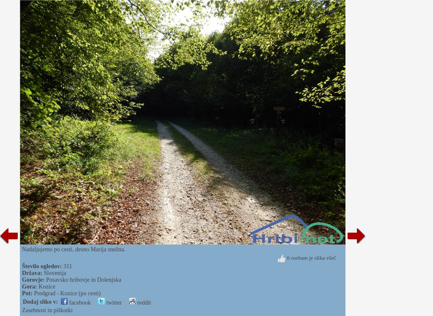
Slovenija (55, 273)
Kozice (46, 286)
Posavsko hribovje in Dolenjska (83, 280)
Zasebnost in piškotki (47, 310)
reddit (140, 303)
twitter (110, 303)
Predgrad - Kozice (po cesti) (67, 293)
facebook (76, 303)
